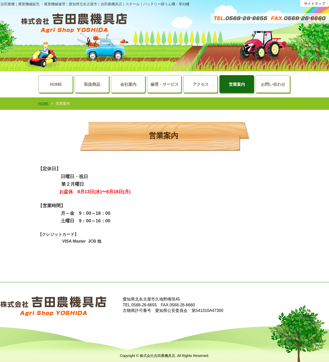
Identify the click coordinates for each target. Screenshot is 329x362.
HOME (43, 103)
